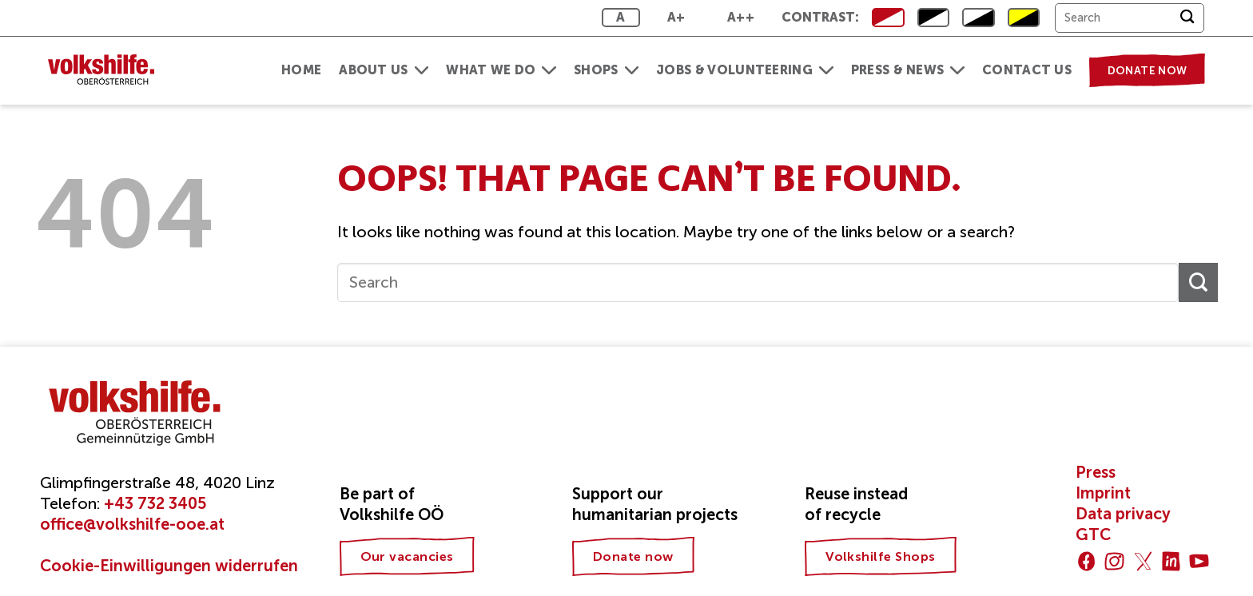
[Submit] (1187, 18)
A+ (676, 17)
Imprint (1103, 493)
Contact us (1027, 69)
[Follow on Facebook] (1086, 561)
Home (301, 69)
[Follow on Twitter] (1143, 561)
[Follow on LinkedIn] (1171, 561)
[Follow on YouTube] (1199, 561)
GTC (1093, 534)
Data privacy (1123, 513)
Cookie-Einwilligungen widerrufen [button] (169, 565)
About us (383, 70)
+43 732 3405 (155, 503)
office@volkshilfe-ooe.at (132, 524)
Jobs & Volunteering (744, 70)
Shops (606, 70)
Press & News (908, 70)
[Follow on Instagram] (1114, 561)
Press (1096, 472)
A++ (740, 17)
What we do (501, 70)
